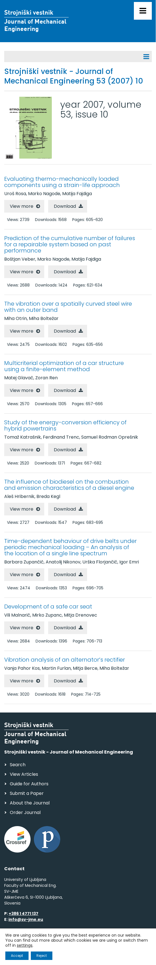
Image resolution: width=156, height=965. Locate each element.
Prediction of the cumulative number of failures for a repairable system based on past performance (69, 244)
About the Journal (30, 803)
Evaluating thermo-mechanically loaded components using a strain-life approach (62, 182)
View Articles (24, 774)
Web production (36, 954)
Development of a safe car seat (48, 606)
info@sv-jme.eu (25, 919)
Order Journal (25, 812)
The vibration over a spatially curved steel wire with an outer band (68, 307)
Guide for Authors (29, 784)
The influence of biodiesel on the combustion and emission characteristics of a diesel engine (69, 485)
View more (21, 206)
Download (65, 206)
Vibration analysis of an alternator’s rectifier (64, 660)
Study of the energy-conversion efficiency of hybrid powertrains (65, 425)
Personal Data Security (80, 944)
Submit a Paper (27, 793)
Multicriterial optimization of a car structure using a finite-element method (64, 366)
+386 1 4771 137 (23, 913)
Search (17, 764)
